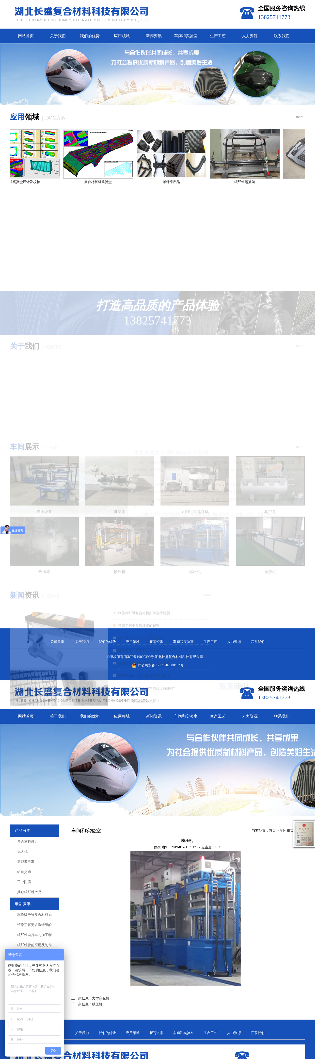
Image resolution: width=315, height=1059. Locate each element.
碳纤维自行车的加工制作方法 (140, 577)
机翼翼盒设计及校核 (26, 213)
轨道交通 (24, 903)
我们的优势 (90, 36)
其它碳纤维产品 (29, 923)
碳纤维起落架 (246, 213)
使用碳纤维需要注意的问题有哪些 (144, 603)
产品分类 (23, 861)
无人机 (22, 882)
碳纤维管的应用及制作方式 (138, 590)
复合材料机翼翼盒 (100, 213)
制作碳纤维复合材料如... (35, 945)
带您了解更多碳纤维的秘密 (138, 565)
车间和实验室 (186, 36)
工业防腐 (24, 913)
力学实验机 (100, 1029)
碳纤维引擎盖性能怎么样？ (138, 640)
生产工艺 (218, 36)
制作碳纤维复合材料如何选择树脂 (144, 552)
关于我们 (58, 36)
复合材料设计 (27, 872)
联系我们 (282, 36)
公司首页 (57, 672)
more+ (300, 148)
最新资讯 (23, 934)
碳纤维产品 (173, 213)
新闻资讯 (154, 36)
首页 (272, 861)
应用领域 (122, 36)
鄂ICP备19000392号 (139, 687)
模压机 (97, 1035)
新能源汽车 (25, 892)
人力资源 (250, 36)
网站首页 (26, 36)
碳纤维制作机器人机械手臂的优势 (144, 615)
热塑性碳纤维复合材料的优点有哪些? (146, 628)
